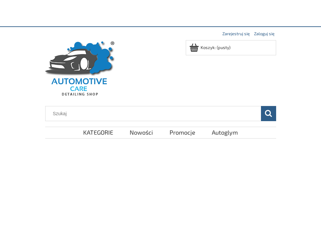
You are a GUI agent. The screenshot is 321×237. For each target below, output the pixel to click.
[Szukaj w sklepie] (154, 113)
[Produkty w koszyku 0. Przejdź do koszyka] (210, 47)
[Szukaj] (268, 113)
